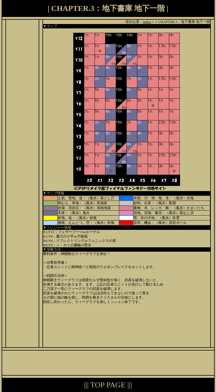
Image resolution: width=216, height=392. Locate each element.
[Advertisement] (22, 101)
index (147, 22)
